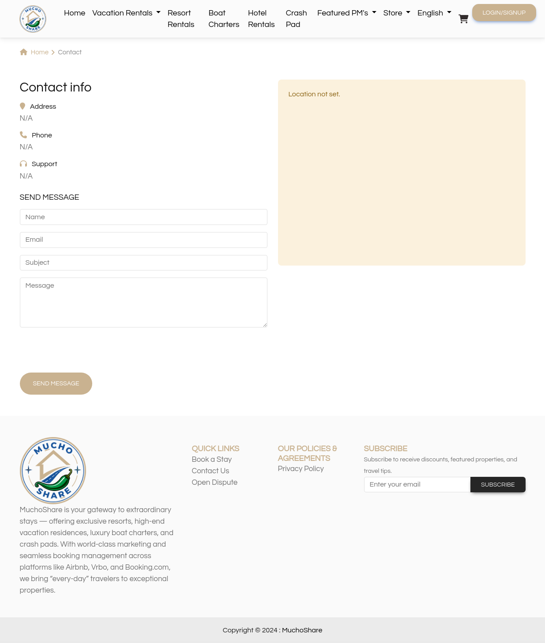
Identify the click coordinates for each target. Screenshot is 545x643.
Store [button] (393, 13)
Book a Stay (212, 460)
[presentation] (87, 352)
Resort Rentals (181, 19)
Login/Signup (504, 13)
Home (74, 13)
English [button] (431, 13)
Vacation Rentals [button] (123, 13)
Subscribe (498, 485)
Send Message (56, 383)
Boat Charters (223, 19)
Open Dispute (215, 483)
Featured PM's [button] (343, 13)
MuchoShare (302, 630)
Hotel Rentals (261, 19)
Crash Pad (296, 19)
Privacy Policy (301, 469)
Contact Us (210, 471)
